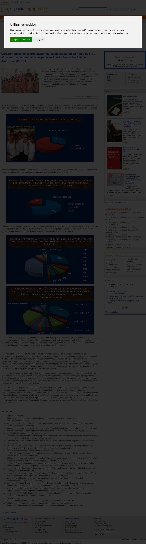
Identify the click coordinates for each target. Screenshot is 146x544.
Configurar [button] (39, 40)
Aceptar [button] (15, 40)
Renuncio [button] (26, 40)
